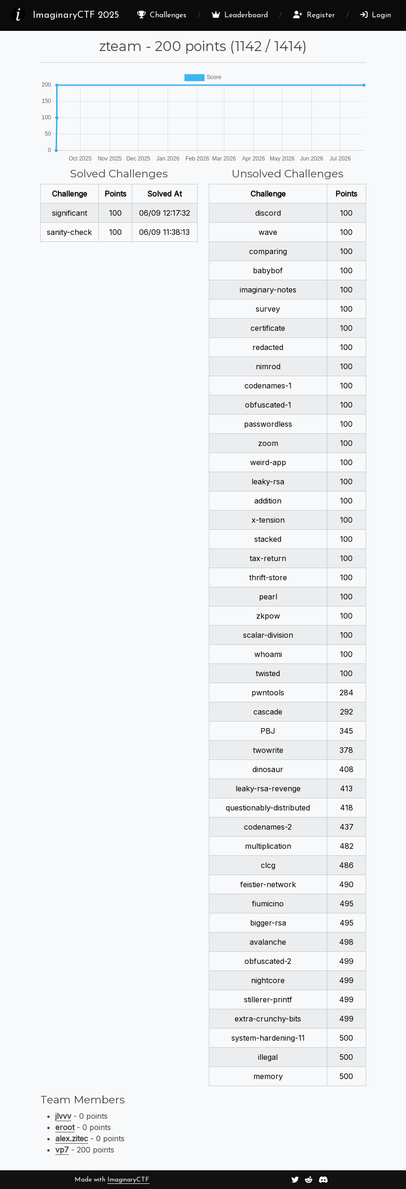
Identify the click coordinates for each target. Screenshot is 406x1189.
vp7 (62, 1149)
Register (314, 15)
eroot (64, 1127)
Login (375, 15)
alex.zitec (71, 1138)
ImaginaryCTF (128, 1179)
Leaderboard (240, 15)
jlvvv (63, 1116)
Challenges (161, 15)
